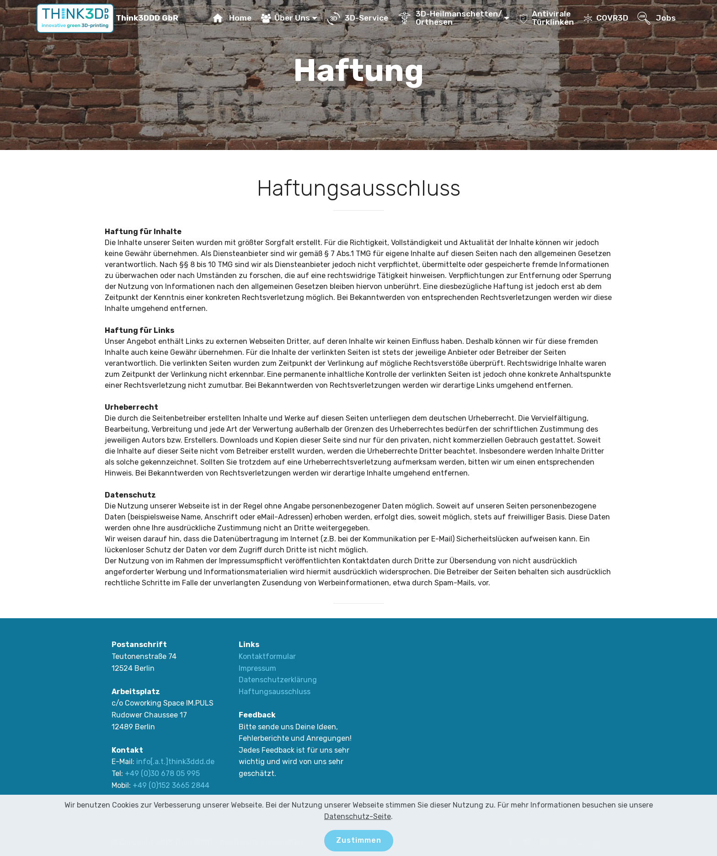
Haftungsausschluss (274, 691)
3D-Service (357, 17)
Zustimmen (358, 840)
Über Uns (285, 17)
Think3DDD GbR (146, 18)
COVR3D (605, 17)
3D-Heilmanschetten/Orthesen (450, 18)
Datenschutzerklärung (278, 679)
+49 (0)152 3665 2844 (171, 785)
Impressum (257, 668)
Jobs (656, 17)
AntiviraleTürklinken (546, 18)
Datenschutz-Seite (357, 816)
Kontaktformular (267, 656)
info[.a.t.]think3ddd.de (175, 761)
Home (231, 17)
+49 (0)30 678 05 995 (162, 773)
